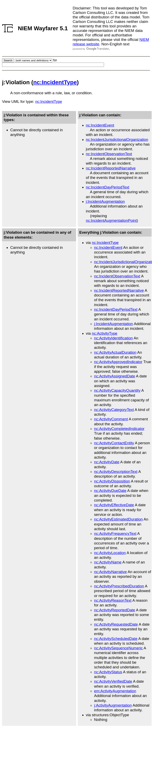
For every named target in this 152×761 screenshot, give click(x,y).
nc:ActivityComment (111, 419)
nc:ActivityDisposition (112, 481)
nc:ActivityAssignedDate (114, 376)
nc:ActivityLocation (110, 553)
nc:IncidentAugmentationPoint (111, 220)
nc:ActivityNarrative (110, 572)
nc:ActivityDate (106, 462)
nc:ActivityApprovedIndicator (118, 362)
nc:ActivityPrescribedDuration (119, 586)
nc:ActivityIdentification (113, 338)
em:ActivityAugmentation (115, 691)
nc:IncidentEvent (100, 125)
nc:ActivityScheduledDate (116, 638)
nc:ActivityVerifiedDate (113, 681)
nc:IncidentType (55, 82)
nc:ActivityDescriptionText (116, 471)
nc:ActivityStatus (108, 672)
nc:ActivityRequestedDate (116, 624)
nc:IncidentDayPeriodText (107, 187)
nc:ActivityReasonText (113, 600)
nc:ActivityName (108, 562)
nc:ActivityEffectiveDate (114, 505)
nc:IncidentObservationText (109, 154)
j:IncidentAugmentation (105, 201)
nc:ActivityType (104, 333)
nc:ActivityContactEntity (114, 443)
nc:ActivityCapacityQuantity (117, 390)
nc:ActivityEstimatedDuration (118, 519)
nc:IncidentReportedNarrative (111, 168)
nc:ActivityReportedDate (114, 610)
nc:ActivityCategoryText (114, 409)
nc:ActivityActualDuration (115, 352)
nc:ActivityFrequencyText (115, 533)
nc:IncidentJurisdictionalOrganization (117, 139)
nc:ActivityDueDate (110, 490)
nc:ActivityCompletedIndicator (119, 429)
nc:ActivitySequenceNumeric (118, 648)
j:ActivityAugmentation (113, 705)
